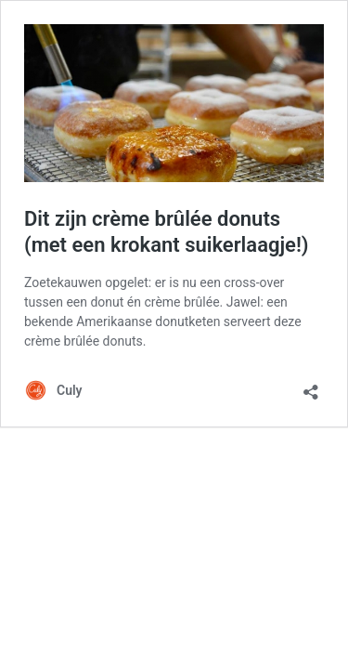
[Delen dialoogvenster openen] (311, 386)
